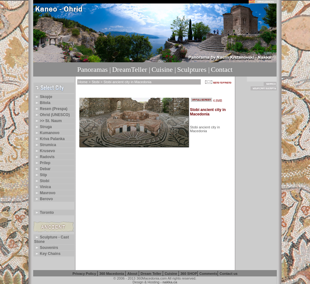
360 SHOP (188, 273)
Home (83, 82)
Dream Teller (151, 273)
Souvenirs (46, 247)
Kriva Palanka (49, 139)
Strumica (45, 145)
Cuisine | (163, 69)
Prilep (42, 163)
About (132, 273)
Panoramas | (94, 69)
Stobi (41, 181)
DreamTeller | (131, 69)
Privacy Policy (84, 273)
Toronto (44, 212)
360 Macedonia (112, 273)
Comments (208, 273)
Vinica (42, 187)
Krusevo (44, 151)
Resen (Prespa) (50, 109)
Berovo (43, 199)
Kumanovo (46, 133)
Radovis (44, 157)
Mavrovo (44, 193)
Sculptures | (193, 69)
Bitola (42, 103)
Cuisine (171, 273)
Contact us (229, 273)
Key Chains (47, 253)
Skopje (43, 97)
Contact (221, 69)
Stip (40, 175)
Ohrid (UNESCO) (52, 115)
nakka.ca (169, 282)
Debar (42, 169)
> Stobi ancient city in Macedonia (125, 82)
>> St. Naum (48, 121)
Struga (43, 127)
